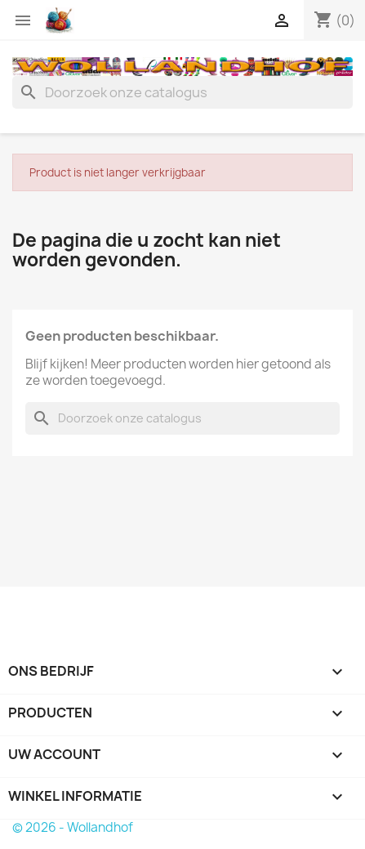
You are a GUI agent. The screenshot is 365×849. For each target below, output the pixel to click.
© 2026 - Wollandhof (72, 827)
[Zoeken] (182, 92)
